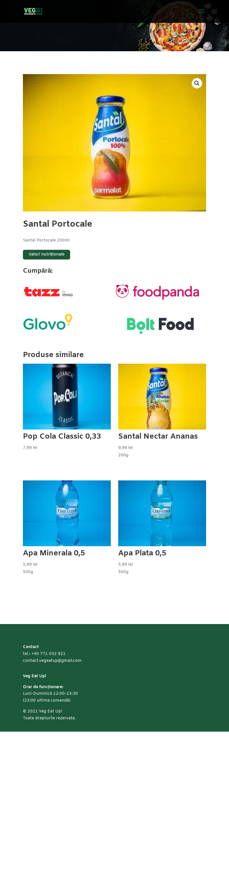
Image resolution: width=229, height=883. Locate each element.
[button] (197, 83)
